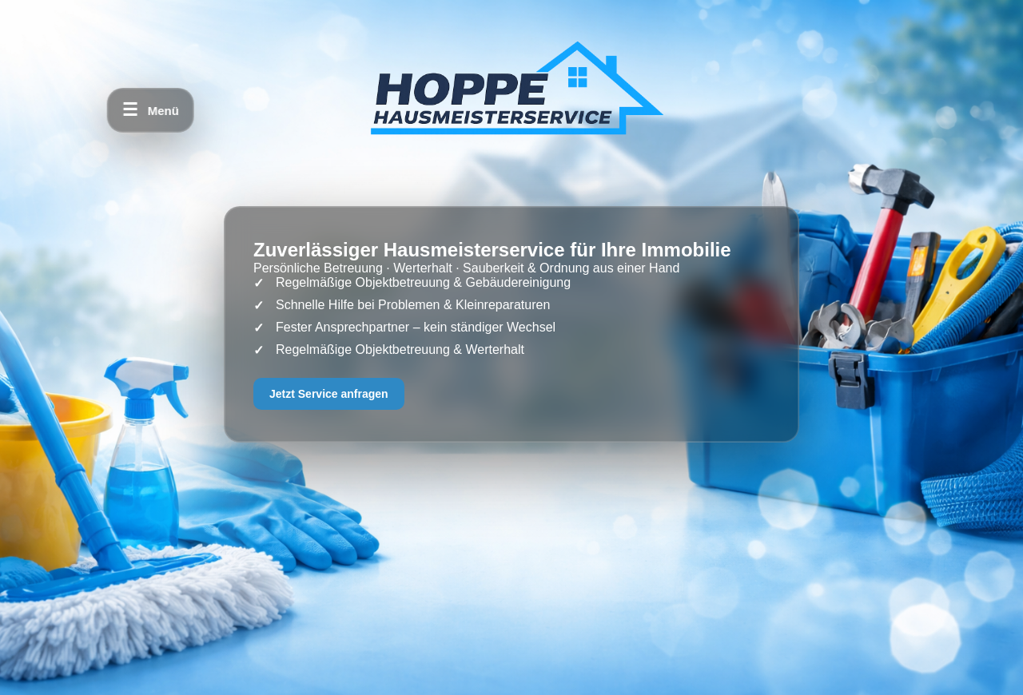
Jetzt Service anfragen (328, 393)
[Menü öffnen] (150, 110)
